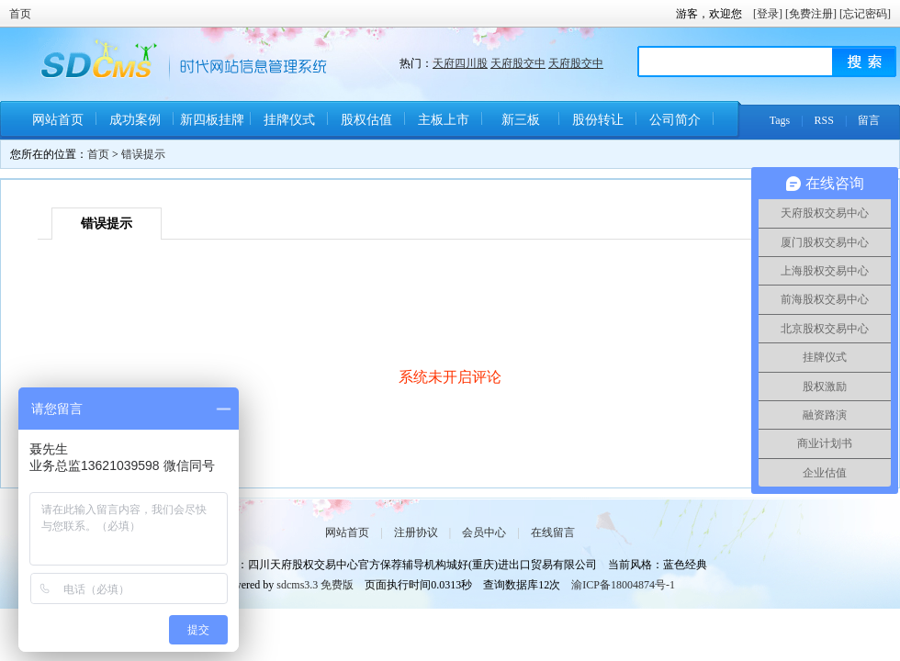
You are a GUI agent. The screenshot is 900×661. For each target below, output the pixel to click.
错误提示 (143, 154)
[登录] (767, 13)
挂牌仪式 (289, 120)
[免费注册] (811, 13)
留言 (869, 120)
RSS (824, 120)
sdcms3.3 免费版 (315, 584)
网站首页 (58, 120)
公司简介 (675, 120)
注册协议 (416, 532)
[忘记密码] (865, 13)
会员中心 (484, 532)
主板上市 (443, 120)
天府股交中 (518, 63)
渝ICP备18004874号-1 (623, 584)
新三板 (520, 120)
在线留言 (553, 532)
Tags (780, 120)
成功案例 (135, 120)
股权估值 (366, 120)
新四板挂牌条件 (212, 126)
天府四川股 (460, 63)
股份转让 (598, 120)
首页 (20, 13)
